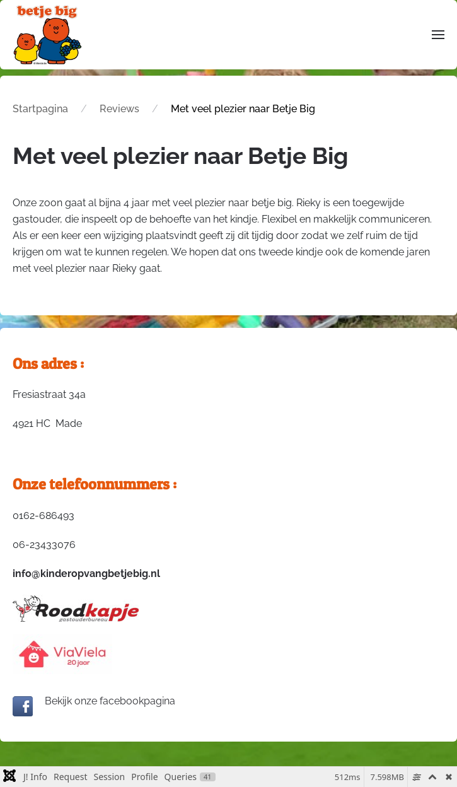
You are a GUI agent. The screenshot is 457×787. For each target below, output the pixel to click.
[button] (438, 34)
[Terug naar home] (48, 34)
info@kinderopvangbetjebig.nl (86, 574)
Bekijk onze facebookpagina (94, 701)
